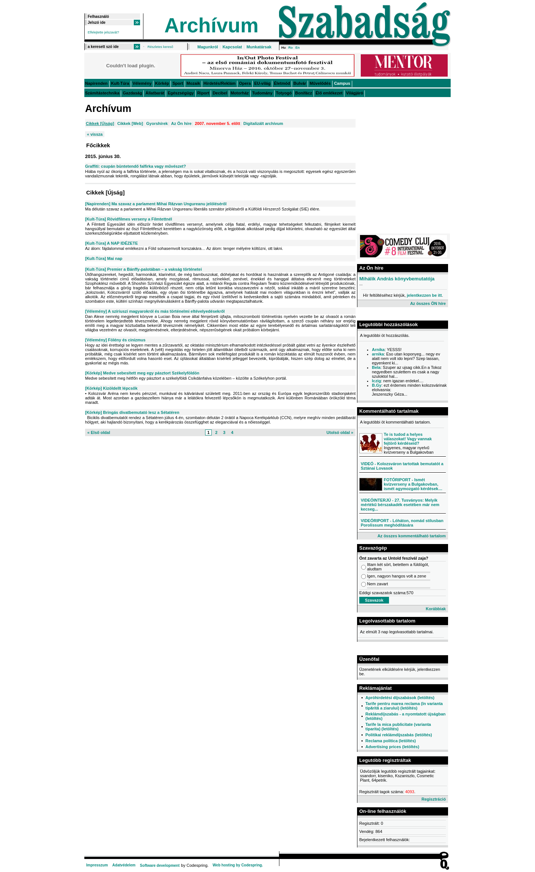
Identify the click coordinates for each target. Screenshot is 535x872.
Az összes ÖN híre (428, 303)
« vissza (95, 134)
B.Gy (377, 385)
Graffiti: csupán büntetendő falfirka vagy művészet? (135, 166)
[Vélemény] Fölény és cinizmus (115, 340)
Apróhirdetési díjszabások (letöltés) (399, 697)
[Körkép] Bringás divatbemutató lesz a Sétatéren (132, 412)
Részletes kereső (160, 47)
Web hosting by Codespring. (238, 865)
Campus (342, 83)
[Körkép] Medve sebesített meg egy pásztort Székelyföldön (142, 373)
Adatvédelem (123, 865)
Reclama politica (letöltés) (390, 741)
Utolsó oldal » (340, 432)
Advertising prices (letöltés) (392, 746)
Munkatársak (258, 47)
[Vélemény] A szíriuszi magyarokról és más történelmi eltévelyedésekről (155, 311)
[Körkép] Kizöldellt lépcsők (111, 388)
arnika (378, 354)
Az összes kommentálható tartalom (411, 536)
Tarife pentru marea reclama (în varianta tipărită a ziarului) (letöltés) (403, 705)
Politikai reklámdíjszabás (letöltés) (398, 735)
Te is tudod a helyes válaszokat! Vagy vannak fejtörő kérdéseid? (408, 438)
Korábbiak (436, 608)
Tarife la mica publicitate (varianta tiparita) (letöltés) (398, 726)
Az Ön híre (181, 123)
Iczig (376, 381)
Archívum (211, 25)
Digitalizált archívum (263, 123)
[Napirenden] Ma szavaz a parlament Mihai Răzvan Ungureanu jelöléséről (156, 204)
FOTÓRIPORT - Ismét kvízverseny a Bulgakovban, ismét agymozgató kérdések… (413, 484)
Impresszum (97, 865)
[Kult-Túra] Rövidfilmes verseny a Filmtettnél (128, 219)
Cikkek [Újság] (100, 123)
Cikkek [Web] (130, 123)
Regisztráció (433, 799)
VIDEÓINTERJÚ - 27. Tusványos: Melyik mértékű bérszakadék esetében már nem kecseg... (400, 504)
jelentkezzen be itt (424, 295)
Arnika (378, 349)
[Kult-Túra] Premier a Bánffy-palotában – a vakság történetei (143, 269)
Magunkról (207, 47)
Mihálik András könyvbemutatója (397, 278)
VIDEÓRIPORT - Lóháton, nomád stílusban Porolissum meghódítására (402, 522)
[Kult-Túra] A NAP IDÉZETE (111, 243)
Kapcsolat (232, 47)
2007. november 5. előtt (217, 123)
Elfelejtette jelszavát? (103, 32)
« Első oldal (98, 432)
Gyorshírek (157, 123)
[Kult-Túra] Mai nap (103, 258)
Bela (376, 367)
